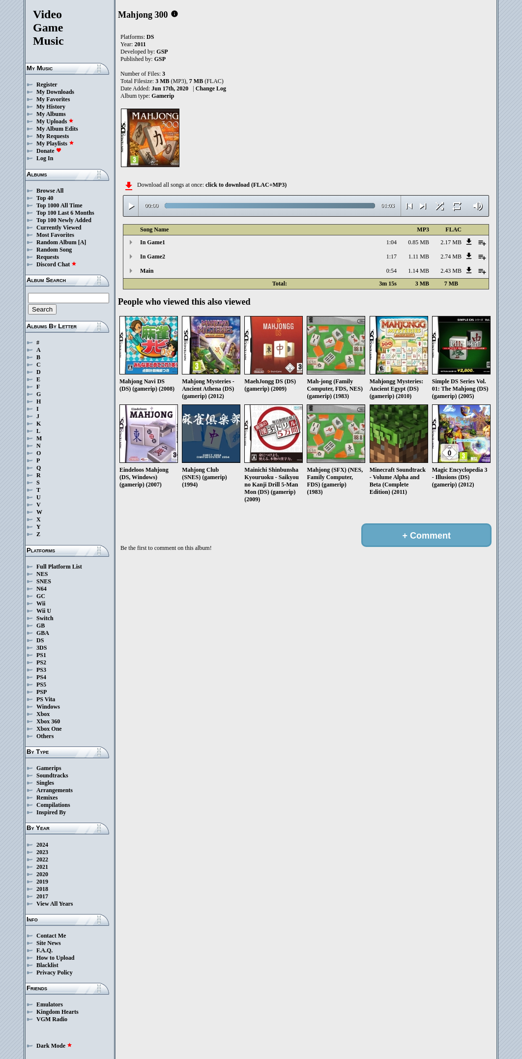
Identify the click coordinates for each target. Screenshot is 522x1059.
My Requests (52, 136)
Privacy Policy (54, 972)
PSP (41, 691)
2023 (42, 852)
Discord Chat (56, 264)
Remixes (47, 797)
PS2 (41, 662)
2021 (42, 866)
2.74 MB (451, 256)
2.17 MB (451, 242)
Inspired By (51, 812)
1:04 (391, 242)
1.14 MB (418, 270)
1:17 (391, 256)
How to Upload (55, 957)
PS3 (41, 669)
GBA (42, 633)
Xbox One (49, 728)
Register (47, 84)
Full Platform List (59, 566)
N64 (41, 588)
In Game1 (152, 242)
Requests (47, 257)
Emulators (49, 1004)
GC (40, 596)
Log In (44, 158)
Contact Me (51, 935)
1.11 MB (418, 256)
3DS (41, 647)
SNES (43, 581)
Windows (48, 706)
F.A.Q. (44, 950)
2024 (42, 844)
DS (40, 640)
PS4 (41, 677)
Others (45, 736)
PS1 (41, 655)
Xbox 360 (48, 721)
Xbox (43, 714)
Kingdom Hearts (57, 1011)
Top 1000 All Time (59, 205)
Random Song (54, 249)
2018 (42, 889)
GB (40, 625)
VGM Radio (51, 1019)
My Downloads (55, 91)
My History (50, 106)
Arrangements (54, 790)
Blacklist (47, 965)
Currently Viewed (58, 227)
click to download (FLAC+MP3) (246, 184)
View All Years (54, 903)
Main (146, 270)
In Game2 (152, 256)
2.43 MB (451, 270)
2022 (42, 859)
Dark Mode (54, 1045)
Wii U (43, 610)
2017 (42, 896)
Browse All (49, 190)
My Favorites (53, 99)
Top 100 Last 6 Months (65, 212)
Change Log (211, 88)
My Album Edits (57, 128)
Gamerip (162, 95)
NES (42, 574)
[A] (82, 242)
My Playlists (55, 143)
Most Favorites (55, 234)
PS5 (41, 684)
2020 (42, 874)
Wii (40, 603)
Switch (45, 618)
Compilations (53, 804)
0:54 (391, 270)
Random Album (56, 242)
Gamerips (48, 768)
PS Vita (45, 699)
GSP (162, 51)
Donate (48, 150)
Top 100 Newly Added (63, 220)
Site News (48, 943)
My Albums (51, 114)
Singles (45, 782)
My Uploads (55, 121)
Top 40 (45, 198)
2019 (42, 881)
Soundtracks (52, 775)
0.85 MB (418, 242)
